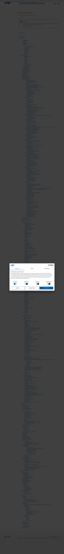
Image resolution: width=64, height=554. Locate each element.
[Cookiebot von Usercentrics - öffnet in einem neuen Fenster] (49, 265)
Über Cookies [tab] (47, 268)
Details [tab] (32, 268)
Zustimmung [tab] (17, 268)
